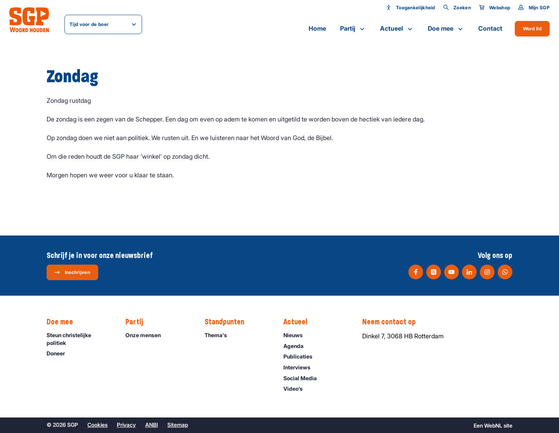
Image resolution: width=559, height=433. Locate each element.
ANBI (151, 424)
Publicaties (301, 356)
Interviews (300, 367)
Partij (353, 28)
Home (317, 28)
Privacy (126, 424)
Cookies (97, 424)
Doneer (59, 353)
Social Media (303, 378)
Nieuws (296, 335)
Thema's (219, 335)
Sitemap (177, 424)
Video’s (296, 388)
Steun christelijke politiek (80, 338)
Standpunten (228, 322)
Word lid (532, 28)
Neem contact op (393, 322)
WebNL (493, 425)
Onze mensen (146, 335)
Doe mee (446, 28)
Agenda (297, 346)
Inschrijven (72, 272)
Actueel (397, 28)
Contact (490, 28)
